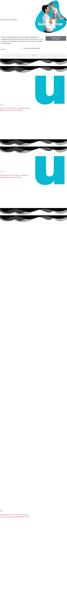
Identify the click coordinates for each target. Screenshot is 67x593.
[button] (33, 55)
